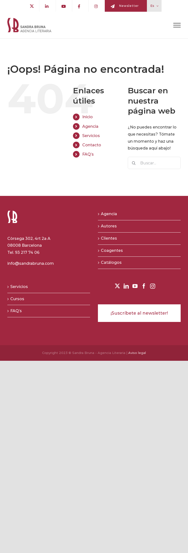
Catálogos (111, 262)
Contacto (91, 145)
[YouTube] (135, 286)
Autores (109, 226)
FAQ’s (88, 154)
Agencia (90, 126)
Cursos (17, 299)
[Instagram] (152, 286)
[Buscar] (134, 163)
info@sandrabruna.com (30, 263)
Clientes (109, 238)
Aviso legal (137, 353)
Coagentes (112, 250)
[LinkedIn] (126, 286)
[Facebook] (143, 286)
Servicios (91, 135)
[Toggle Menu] (177, 25)
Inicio (87, 117)
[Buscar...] (154, 163)
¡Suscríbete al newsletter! (139, 313)
